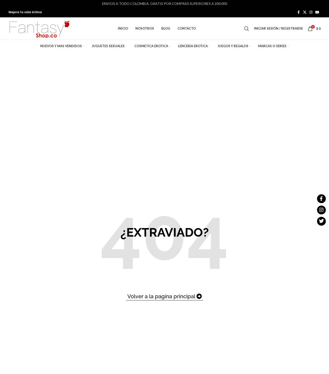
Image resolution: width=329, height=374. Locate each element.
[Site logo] (39, 30)
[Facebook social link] (299, 12)
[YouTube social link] (317, 12)
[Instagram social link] (311, 12)
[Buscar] (247, 30)
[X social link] (305, 12)
